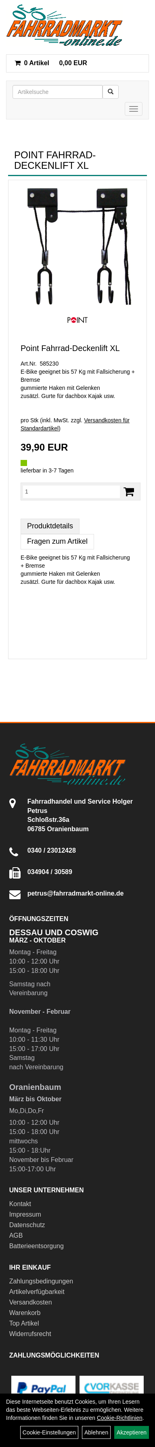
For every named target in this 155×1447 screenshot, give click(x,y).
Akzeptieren (132, 1432)
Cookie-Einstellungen (49, 1432)
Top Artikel (24, 1323)
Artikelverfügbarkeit (37, 1291)
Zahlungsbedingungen (41, 1281)
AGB (16, 1235)
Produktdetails (50, 526)
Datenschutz (27, 1224)
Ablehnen (96, 1432)
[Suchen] (111, 92)
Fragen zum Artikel (57, 541)
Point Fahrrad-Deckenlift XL (70, 348)
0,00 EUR (51, 63)
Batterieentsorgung (36, 1246)
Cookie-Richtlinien (119, 1418)
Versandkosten (30, 1302)
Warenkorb (25, 1312)
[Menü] (133, 109)
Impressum (25, 1214)
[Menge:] (71, 491)
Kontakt (20, 1203)
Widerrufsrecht (30, 1333)
